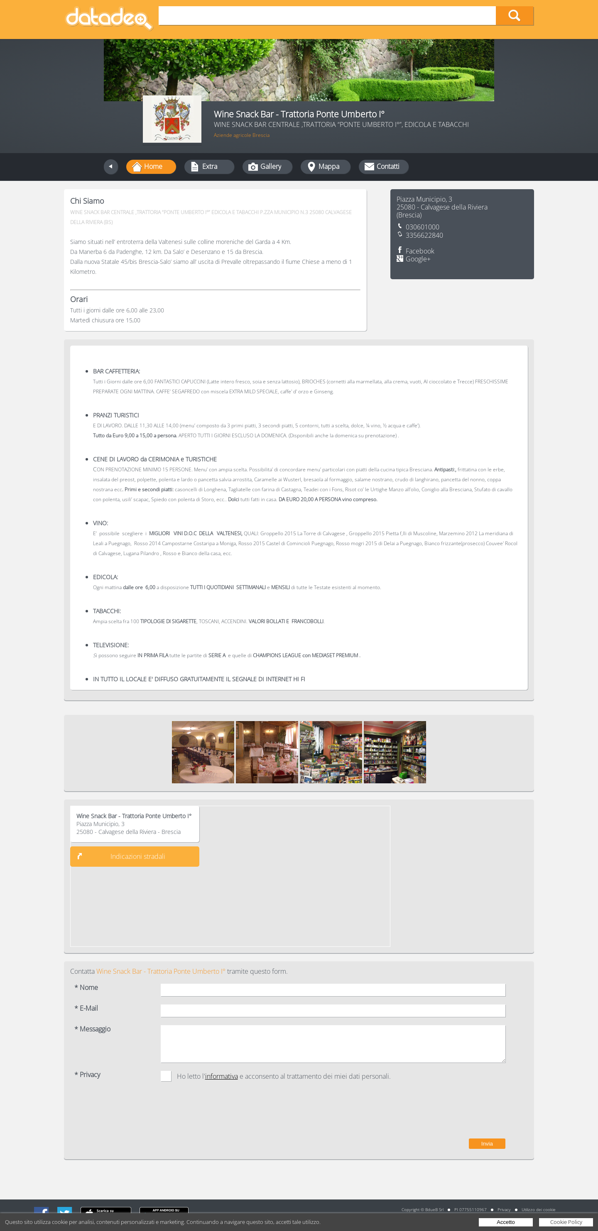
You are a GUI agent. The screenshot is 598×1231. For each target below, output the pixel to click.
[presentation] (442, 1114)
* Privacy (87, 1075)
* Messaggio (92, 1029)
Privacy (504, 1209)
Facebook (420, 251)
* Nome (86, 988)
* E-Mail (86, 1008)
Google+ (418, 259)
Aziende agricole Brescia (242, 135)
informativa (221, 1076)
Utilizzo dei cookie (539, 1209)
